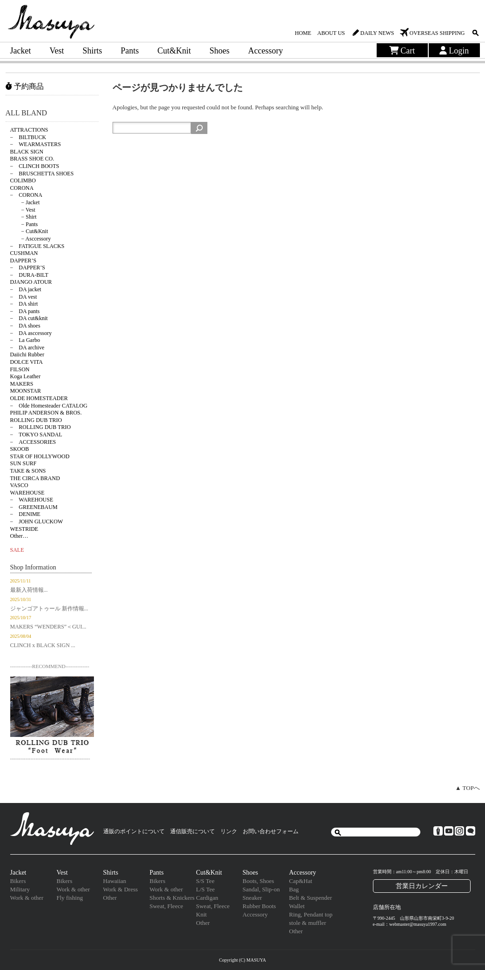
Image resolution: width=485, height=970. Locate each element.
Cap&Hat (300, 880)
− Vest (22, 210)
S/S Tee (205, 880)
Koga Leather (25, 376)
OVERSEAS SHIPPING (437, 33)
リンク (228, 831)
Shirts (92, 50)
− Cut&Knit (29, 231)
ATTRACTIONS (29, 130)
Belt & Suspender (310, 897)
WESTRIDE (24, 529)
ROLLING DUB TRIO (36, 420)
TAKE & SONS (28, 471)
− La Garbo (25, 340)
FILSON (20, 369)
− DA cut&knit (29, 318)
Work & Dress (120, 889)
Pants (130, 50)
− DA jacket (25, 289)
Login (454, 50)
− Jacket (25, 202)
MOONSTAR (25, 391)
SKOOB (19, 449)
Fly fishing (70, 897)
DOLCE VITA (26, 362)
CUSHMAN (24, 253)
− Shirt (23, 217)
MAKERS (21, 384)
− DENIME (25, 514)
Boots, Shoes (258, 880)
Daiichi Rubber (27, 354)
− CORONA (26, 195)
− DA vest (23, 297)
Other (110, 897)
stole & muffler (307, 922)
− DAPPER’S (27, 267)
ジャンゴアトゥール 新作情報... (49, 608)
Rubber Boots (259, 906)
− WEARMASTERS (35, 144)
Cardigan (207, 897)
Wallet (297, 906)
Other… (19, 536)
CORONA (22, 188)
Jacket (20, 50)
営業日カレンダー (422, 886)
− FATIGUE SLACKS (37, 246)
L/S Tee (205, 889)
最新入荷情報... (29, 590)
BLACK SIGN (27, 151)
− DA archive (27, 347)
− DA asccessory (31, 333)
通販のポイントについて (134, 831)
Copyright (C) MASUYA (242, 960)
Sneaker (252, 897)
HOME (303, 33)
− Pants (24, 224)
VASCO (19, 485)
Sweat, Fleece (166, 906)
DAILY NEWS (377, 33)
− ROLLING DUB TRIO (40, 427)
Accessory (265, 50)
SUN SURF (23, 463)
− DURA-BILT (29, 275)
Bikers (18, 880)
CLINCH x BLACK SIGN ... (42, 645)
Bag (294, 889)
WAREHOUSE (27, 492)
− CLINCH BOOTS (35, 166)
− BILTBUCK (28, 137)
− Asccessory (30, 238)
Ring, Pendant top (311, 914)
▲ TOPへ (467, 787)
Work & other (27, 897)
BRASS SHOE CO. (32, 158)
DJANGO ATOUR (31, 282)
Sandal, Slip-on (261, 889)
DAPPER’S (23, 260)
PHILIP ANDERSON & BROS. (46, 412)
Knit (201, 914)
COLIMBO (23, 180)
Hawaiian (114, 880)
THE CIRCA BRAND (35, 478)
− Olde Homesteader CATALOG (48, 405)
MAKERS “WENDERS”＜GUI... (48, 626)
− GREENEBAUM (34, 507)
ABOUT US (331, 33)
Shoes (220, 50)
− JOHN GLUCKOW (36, 521)
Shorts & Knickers (172, 897)
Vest (56, 50)
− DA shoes (25, 325)
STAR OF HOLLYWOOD (40, 456)
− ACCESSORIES (33, 442)
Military (20, 889)
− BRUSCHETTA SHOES (42, 173)
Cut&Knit (174, 50)
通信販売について (192, 831)
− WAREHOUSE (31, 499)
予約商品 (25, 86)
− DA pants (25, 311)
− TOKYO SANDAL (36, 434)
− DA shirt (24, 304)
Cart (402, 50)
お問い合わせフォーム (271, 831)
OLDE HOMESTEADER (39, 398)
